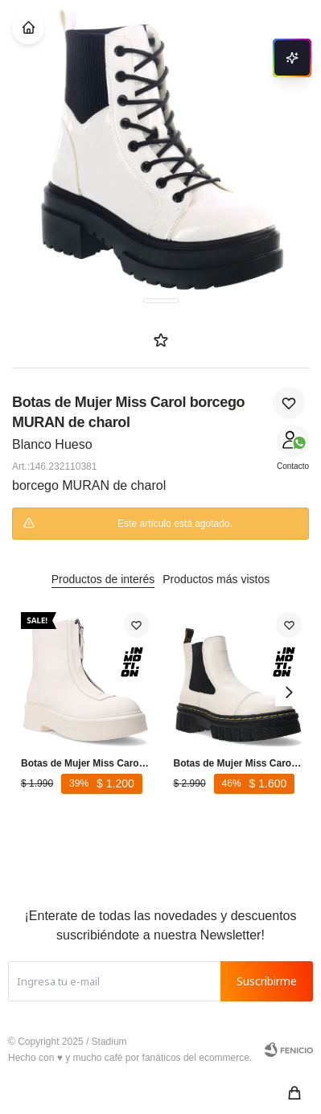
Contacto (293, 466)
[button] (294, 1093)
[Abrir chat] (292, 58)
